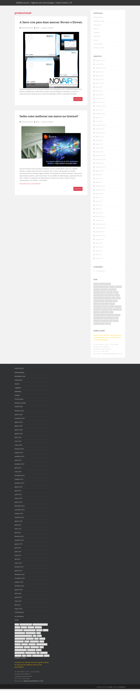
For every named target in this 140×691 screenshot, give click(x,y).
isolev (115, 303)
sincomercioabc (98, 320)
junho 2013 (99, 146)
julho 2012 (99, 176)
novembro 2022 (101, 70)
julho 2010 (99, 245)
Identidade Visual (98, 23)
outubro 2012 (100, 165)
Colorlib (110, 689)
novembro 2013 (101, 127)
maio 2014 (99, 123)
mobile (112, 306)
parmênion (97, 311)
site (117, 320)
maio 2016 (99, 93)
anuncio (112, 289)
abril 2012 (99, 184)
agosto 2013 (100, 138)
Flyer (113, 300)
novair (105, 308)
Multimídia (96, 38)
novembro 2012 (101, 161)
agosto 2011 (100, 195)
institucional (108, 303)
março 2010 (99, 260)
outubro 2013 (100, 131)
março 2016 (99, 96)
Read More (78, 101)
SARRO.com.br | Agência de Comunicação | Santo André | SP (44, 3)
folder (118, 300)
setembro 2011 (100, 192)
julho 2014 (99, 119)
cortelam (109, 294)
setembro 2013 (100, 134)
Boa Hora (96, 291)
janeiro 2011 (100, 222)
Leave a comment (48, 30)
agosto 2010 (100, 241)
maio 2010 (99, 253)
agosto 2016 (100, 85)
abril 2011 (99, 211)
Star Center (97, 322)
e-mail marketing (98, 297)
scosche (117, 317)
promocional (104, 314)
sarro (111, 314)
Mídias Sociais (98, 308)
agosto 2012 (100, 173)
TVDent (116, 322)
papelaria (118, 308)
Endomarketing (98, 19)
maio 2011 (99, 207)
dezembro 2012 (101, 157)
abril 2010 (99, 256)
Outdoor (96, 42)
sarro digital (110, 317)
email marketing (109, 297)
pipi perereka (117, 311)
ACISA (95, 286)
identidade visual (99, 303)
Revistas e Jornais (99, 49)
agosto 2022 (100, 74)
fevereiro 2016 (100, 100)
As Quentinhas (100, 273)
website (108, 325)
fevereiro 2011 (100, 218)
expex (117, 297)
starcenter (105, 322)
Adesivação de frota (104, 286)
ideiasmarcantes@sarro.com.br (112, 355)
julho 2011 (99, 199)
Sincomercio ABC (109, 320)
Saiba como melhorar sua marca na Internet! (49, 118)
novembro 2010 (101, 230)
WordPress (122, 689)
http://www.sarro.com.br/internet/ (30, 185)
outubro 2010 (100, 233)
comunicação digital (99, 294)
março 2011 (99, 214)
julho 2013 (99, 142)
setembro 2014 (100, 115)
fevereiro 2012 (100, 188)
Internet (95, 30)
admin (38, 30)
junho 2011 (99, 203)
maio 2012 (99, 180)
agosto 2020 (100, 81)
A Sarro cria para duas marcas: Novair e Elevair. (51, 24)
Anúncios (118, 289)
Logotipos (96, 34)
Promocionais (97, 46)
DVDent (116, 294)
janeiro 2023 (100, 66)
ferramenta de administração (102, 300)
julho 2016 (99, 89)
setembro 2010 (100, 237)
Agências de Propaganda (101, 289)
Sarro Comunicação (99, 317)
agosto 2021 (100, 77)
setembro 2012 (100, 169)
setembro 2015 (100, 108)
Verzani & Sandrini (99, 325)
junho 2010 (99, 249)
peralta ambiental (107, 311)
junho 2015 (99, 112)
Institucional (97, 27)
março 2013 (99, 150)
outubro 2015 (100, 104)
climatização (112, 291)
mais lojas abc (104, 306)
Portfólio (96, 314)
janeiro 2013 (100, 154)
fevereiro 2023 (100, 62)
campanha (104, 291)
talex (110, 322)
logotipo (96, 306)
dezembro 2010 (101, 226)
